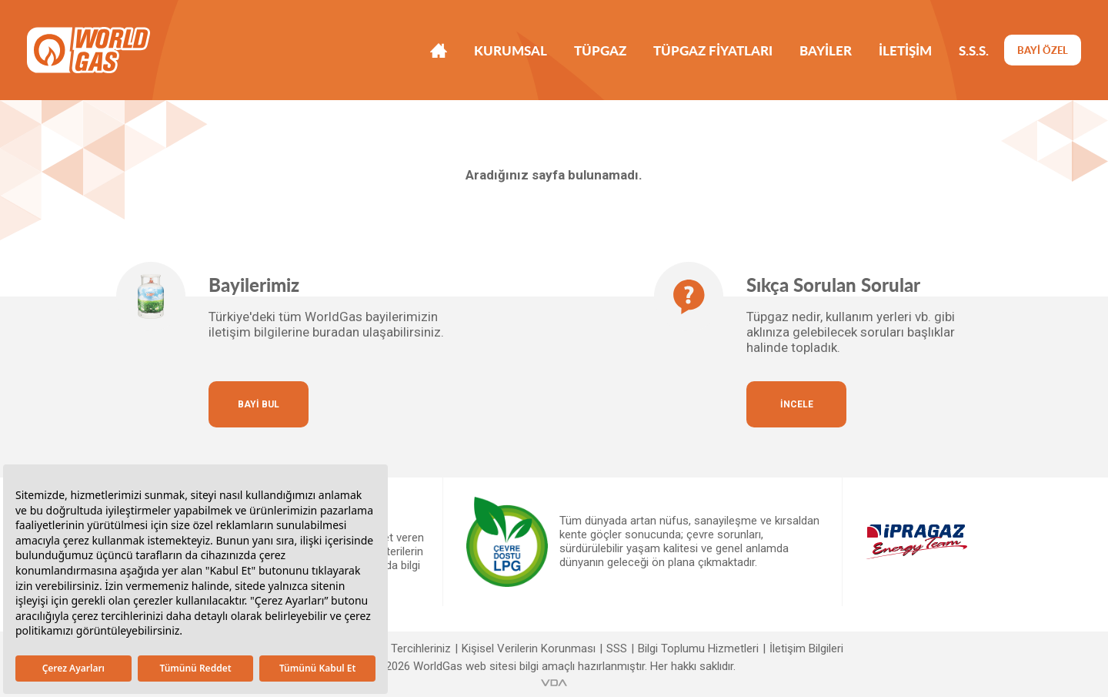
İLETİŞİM (905, 50)
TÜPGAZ (600, 50)
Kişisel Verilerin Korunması (529, 648)
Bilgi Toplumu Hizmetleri (698, 648)
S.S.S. (974, 50)
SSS (616, 648)
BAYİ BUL (258, 404)
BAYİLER (825, 50)
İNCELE (796, 404)
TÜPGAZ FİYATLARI (713, 50)
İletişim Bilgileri (806, 648)
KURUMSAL (510, 50)
